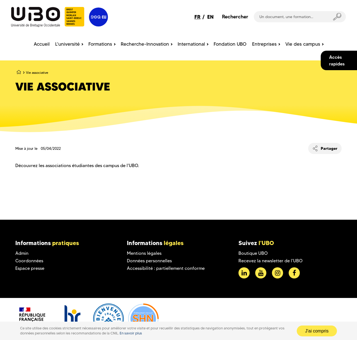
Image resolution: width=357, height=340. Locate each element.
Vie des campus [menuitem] (302, 44)
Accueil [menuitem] (42, 44)
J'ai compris (317, 331)
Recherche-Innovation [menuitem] (145, 44)
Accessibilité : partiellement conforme (166, 268)
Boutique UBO (253, 253)
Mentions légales (144, 253)
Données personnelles (149, 260)
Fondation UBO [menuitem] (230, 44)
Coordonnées (29, 260)
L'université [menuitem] (67, 44)
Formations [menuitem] (100, 44)
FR (197, 17)
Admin (21, 253)
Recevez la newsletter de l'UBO (270, 260)
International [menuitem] (191, 44)
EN (210, 17)
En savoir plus (131, 333)
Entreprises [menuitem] (264, 44)
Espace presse (29, 268)
